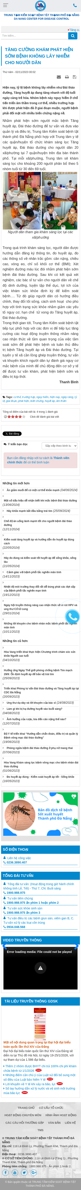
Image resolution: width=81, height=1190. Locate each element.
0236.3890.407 (15, 862)
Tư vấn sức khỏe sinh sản (24, 908)
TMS (40, 1130)
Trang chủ (26, 1107)
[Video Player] (40, 968)
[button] (40, 968)
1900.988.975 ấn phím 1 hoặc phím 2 (31, 902)
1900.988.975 (14, 892)
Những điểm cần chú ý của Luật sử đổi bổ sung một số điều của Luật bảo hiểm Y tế (39, 1077)
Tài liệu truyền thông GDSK (31, 1001)
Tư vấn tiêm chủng (20, 898)
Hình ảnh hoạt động (61, 1115)
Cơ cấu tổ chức (51, 1107)
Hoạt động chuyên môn (23, 1115)
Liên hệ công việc (19, 858)
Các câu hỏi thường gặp (24, 1122)
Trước (6, 949)
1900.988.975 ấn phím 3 (21, 912)
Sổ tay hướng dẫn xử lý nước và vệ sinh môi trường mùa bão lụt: (39, 1091)
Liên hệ (70, 1122)
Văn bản (54, 1122)
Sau (74, 946)
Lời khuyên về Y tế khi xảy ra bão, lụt (33, 1084)
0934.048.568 (14, 927)
